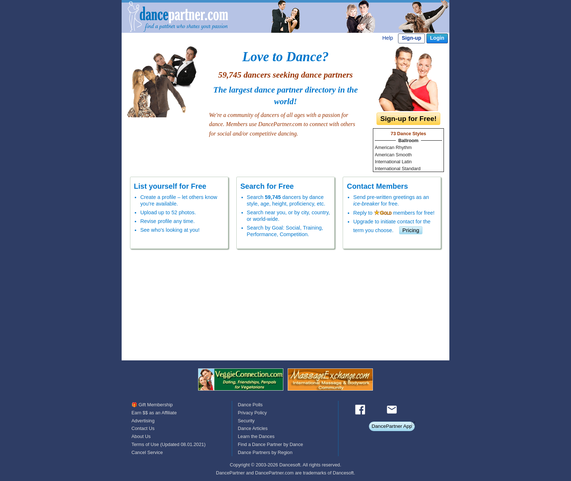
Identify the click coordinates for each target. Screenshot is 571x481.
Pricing (410, 230)
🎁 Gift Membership (152, 404)
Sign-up (411, 38)
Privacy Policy (252, 412)
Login (437, 38)
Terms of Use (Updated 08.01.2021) (168, 444)
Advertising (142, 420)
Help (387, 38)
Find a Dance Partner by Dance (270, 444)
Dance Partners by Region (265, 452)
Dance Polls (250, 404)
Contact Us (142, 428)
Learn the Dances (256, 436)
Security (246, 420)
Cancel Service (147, 452)
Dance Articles (253, 428)
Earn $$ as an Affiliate (154, 412)
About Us (141, 436)
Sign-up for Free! (408, 118)
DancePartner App (391, 426)
